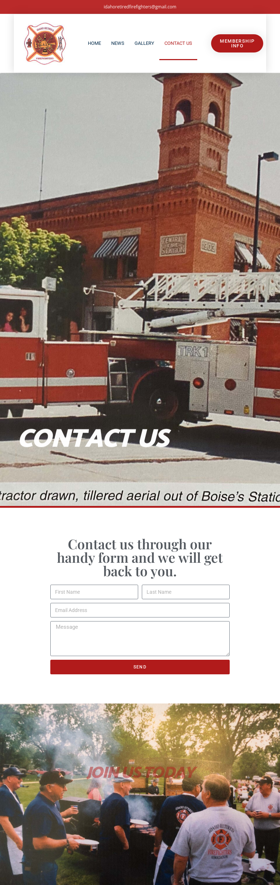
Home (94, 43)
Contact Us (178, 43)
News (117, 43)
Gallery (144, 43)
